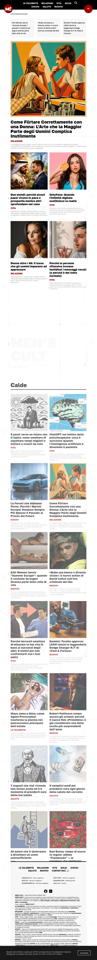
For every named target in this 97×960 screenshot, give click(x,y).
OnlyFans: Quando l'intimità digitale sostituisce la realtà (63, 197)
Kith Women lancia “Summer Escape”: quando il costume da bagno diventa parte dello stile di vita (21, 28)
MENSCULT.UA (32, 877)
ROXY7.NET (64, 877)
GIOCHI (35, 6)
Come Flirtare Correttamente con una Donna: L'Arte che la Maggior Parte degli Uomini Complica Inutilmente (46, 129)
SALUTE (47, 6)
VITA (59, 3)
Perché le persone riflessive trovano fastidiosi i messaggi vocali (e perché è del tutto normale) (68, 269)
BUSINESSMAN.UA (35, 883)
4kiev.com (59, 883)
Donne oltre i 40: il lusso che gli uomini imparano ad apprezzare (29, 266)
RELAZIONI (47, 3)
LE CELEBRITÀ (30, 3)
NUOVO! (58, 6)
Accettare (84, 953)
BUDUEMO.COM (64, 880)
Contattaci (60, 870)
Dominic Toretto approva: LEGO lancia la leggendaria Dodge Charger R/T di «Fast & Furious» (74, 28)
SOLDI (68, 3)
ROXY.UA (32, 880)
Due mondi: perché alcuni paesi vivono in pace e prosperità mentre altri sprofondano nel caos (28, 199)
